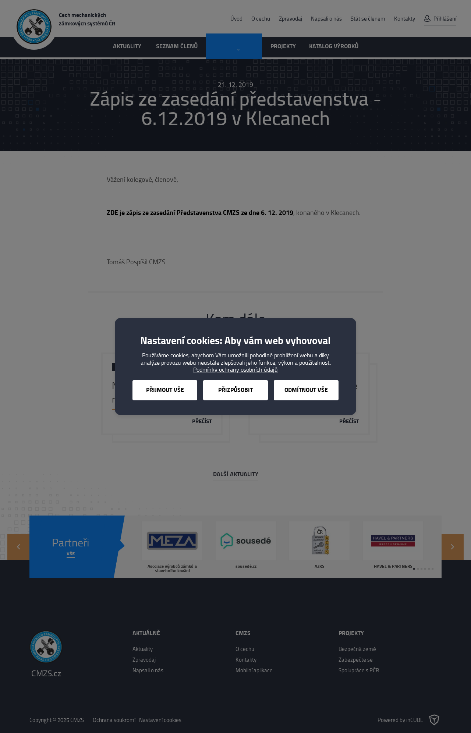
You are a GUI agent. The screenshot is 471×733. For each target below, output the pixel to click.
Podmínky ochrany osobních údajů (235, 370)
